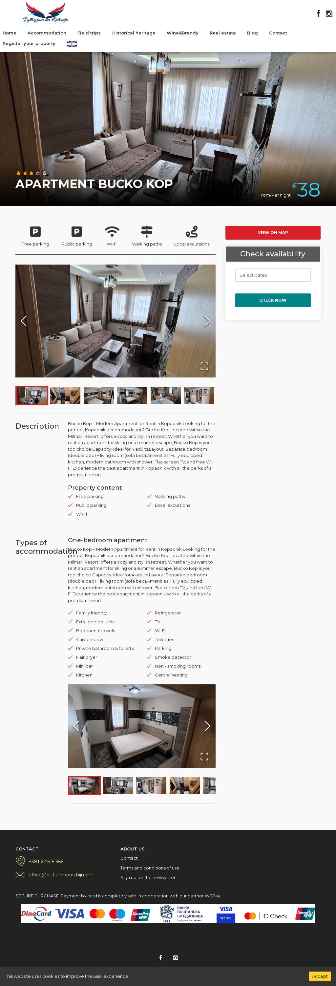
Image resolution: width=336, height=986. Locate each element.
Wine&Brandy (183, 32)
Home (9, 32)
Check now (272, 300)
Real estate (223, 32)
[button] (115, 321)
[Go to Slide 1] (31, 395)
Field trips (89, 32)
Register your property (29, 43)
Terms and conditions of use (149, 867)
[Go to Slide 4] (132, 395)
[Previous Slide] (23, 321)
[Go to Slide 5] (165, 395)
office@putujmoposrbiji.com (61, 875)
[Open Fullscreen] (204, 366)
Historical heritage (134, 32)
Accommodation (47, 32)
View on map (273, 232)
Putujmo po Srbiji (46, 12)
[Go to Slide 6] (199, 395)
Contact (278, 32)
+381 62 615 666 (46, 862)
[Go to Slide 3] (98, 395)
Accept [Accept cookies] (320, 976)
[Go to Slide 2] (65, 395)
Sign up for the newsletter (148, 877)
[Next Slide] (207, 321)
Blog (252, 32)
